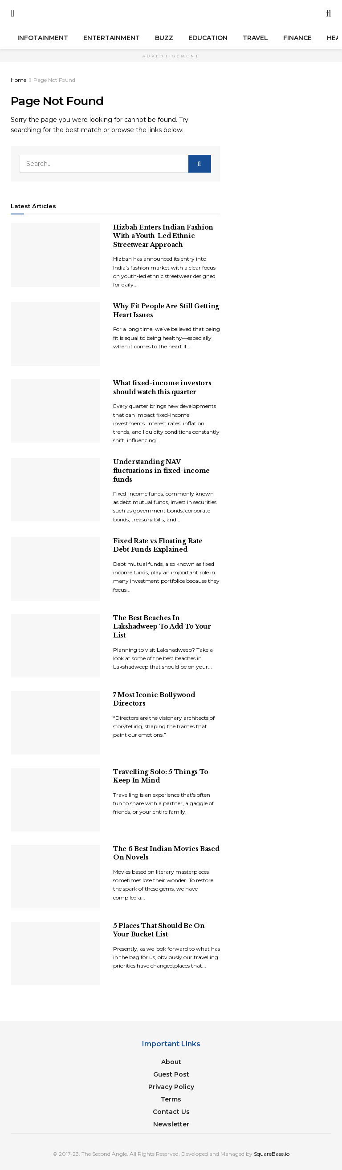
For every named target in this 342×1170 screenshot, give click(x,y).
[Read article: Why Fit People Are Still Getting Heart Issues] (55, 334)
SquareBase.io (271, 1153)
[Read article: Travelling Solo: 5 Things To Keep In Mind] (55, 799)
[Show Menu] (12, 13)
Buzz (164, 38)
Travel (255, 38)
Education (208, 38)
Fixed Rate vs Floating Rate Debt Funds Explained (157, 545)
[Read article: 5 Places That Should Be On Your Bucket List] (55, 953)
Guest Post (171, 1074)
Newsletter (171, 1124)
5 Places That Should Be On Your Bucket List (159, 930)
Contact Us (171, 1112)
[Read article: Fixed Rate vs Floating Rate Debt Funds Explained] (55, 569)
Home (18, 80)
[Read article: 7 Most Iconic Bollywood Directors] (55, 722)
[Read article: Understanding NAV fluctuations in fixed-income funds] (55, 489)
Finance (297, 38)
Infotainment (42, 38)
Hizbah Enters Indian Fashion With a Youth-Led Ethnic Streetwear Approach (163, 236)
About (171, 1062)
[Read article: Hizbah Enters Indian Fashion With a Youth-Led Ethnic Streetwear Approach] (55, 255)
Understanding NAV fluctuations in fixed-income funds (161, 470)
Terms (171, 1099)
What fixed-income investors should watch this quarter (162, 387)
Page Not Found (54, 80)
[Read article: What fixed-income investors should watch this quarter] (55, 411)
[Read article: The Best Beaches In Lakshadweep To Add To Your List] (55, 646)
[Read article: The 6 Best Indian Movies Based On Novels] (55, 876)
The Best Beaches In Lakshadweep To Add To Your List (162, 626)
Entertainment (111, 38)
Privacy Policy (171, 1087)
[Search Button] (328, 13)
